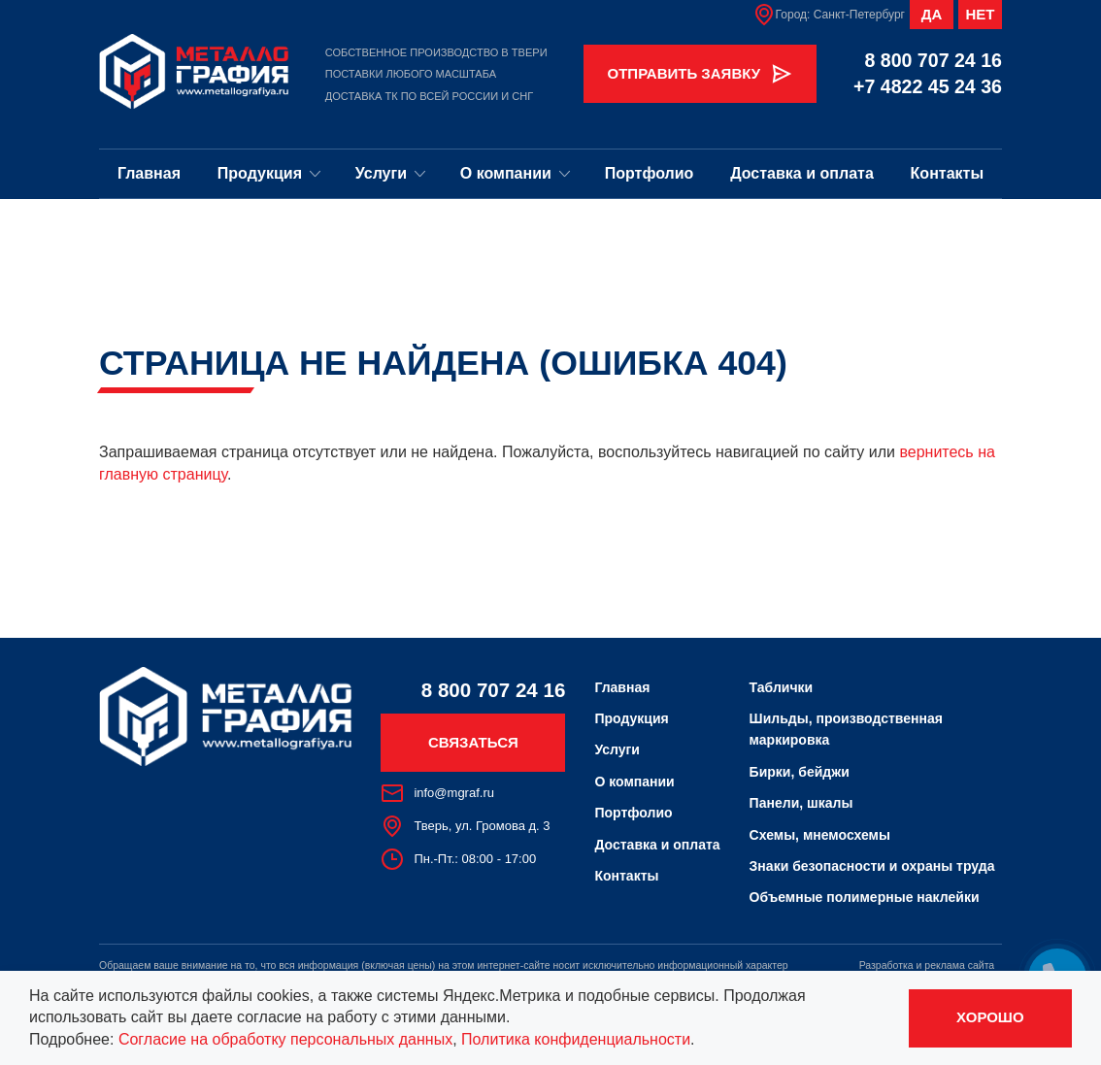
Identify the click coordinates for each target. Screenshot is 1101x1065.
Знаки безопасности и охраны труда (872, 866)
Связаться (473, 742)
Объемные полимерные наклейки (865, 897)
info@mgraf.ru (437, 793)
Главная (149, 173)
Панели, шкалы (801, 803)
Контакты (947, 173)
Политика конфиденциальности (575, 1039)
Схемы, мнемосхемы (820, 835)
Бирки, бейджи (800, 772)
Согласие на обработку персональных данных (285, 1039)
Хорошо (990, 1017)
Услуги (390, 173)
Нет (980, 14)
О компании (515, 173)
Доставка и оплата (802, 173)
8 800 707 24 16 (933, 60)
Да (932, 14)
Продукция (269, 173)
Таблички (782, 687)
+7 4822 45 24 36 (927, 86)
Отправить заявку (701, 73)
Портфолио (649, 173)
